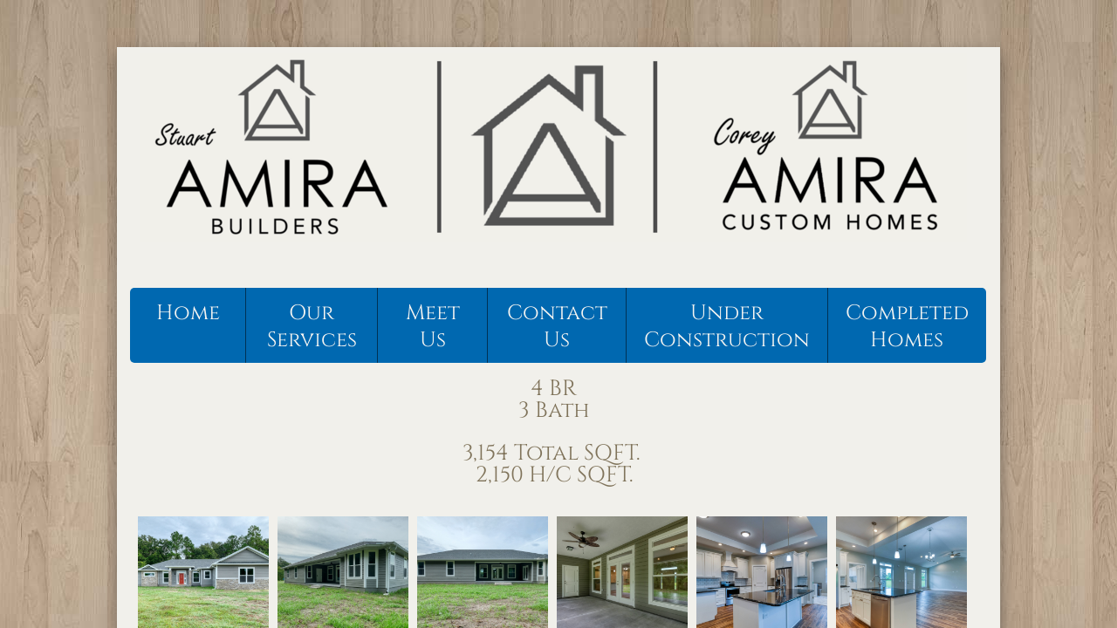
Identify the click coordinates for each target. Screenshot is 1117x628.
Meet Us (433, 326)
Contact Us (557, 326)
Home (188, 313)
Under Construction (727, 326)
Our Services (312, 326)
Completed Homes (907, 326)
